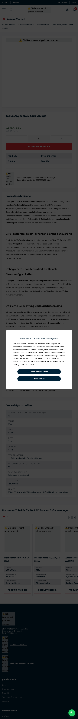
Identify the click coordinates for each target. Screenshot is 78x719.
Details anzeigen (39, 378)
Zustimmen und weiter (39, 371)
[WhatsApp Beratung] (71, 712)
